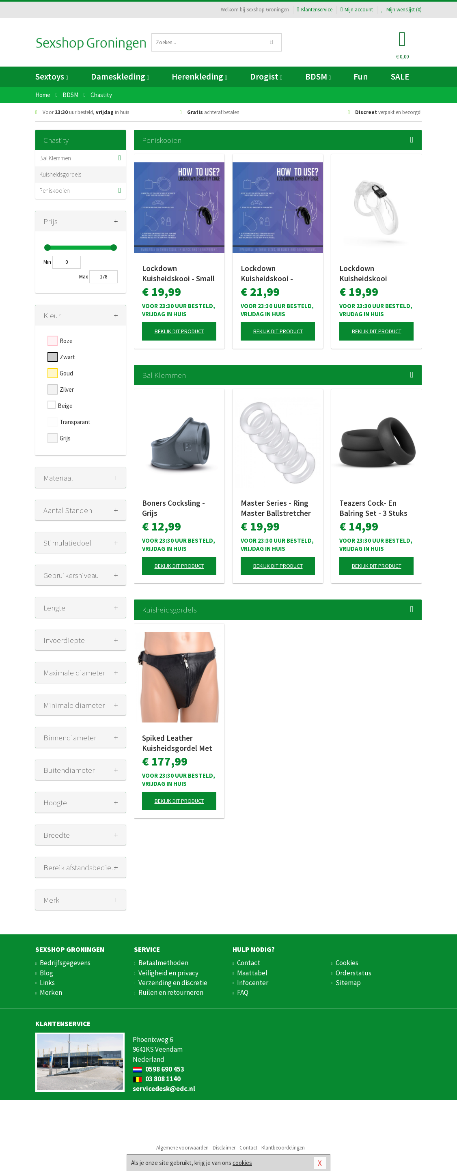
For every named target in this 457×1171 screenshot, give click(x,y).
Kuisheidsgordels (60, 174)
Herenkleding (199, 76)
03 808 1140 (157, 1078)
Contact (248, 962)
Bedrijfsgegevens (65, 962)
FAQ (242, 992)
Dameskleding (120, 76)
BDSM (318, 76)
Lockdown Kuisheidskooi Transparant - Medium (376, 273)
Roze (66, 341)
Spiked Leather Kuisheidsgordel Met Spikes (177, 743)
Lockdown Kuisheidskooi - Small (178, 273)
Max (83, 276)
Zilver (67, 389)
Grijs (65, 438)
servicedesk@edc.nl (164, 1088)
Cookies (347, 962)
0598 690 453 (158, 1069)
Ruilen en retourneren (170, 992)
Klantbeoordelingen (283, 1147)
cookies (242, 1163)
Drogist (266, 76)
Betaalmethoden (163, 962)
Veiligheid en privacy (168, 972)
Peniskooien (54, 190)
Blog (46, 972)
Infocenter (252, 982)
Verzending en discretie (172, 982)
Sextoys (51, 76)
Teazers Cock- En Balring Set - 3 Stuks (373, 508)
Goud (66, 373)
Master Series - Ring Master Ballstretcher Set (276, 508)
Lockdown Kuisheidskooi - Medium (267, 273)
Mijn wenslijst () (401, 9)
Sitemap (348, 982)
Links (47, 982)
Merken (51, 992)
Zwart (67, 357)
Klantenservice (314, 9)
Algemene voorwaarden (182, 1147)
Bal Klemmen (55, 158)
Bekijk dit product (179, 331)
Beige (65, 406)
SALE (400, 76)
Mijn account (357, 9)
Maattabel (252, 972)
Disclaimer (224, 1147)
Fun (361, 76)
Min (47, 262)
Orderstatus (353, 972)
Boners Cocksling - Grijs (173, 508)
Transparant (75, 422)
